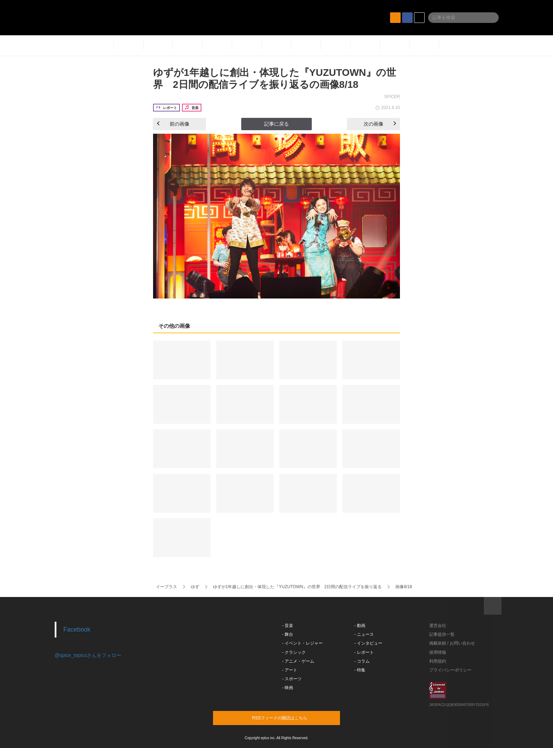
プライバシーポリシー (450, 670)
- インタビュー (368, 643)
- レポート (364, 652)
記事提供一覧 (442, 634)
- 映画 (287, 687)
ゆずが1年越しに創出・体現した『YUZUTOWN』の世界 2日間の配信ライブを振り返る (297, 586)
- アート (289, 670)
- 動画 (359, 625)
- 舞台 (287, 634)
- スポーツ (292, 678)
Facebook (77, 629)
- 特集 (359, 670)
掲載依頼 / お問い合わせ (452, 643)
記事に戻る (276, 124)
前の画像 (173, 124)
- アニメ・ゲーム (298, 661)
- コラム (362, 661)
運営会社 (437, 625)
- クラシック (294, 652)
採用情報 (437, 652)
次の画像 (380, 124)
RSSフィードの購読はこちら (289, 717)
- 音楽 (287, 625)
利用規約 (437, 661)
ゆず (195, 586)
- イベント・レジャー (302, 643)
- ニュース (364, 634)
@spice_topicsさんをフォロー (88, 655)
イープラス (166, 586)
